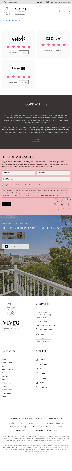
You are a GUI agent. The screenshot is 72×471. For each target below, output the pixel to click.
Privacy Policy (34, 423)
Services (5, 376)
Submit (6, 204)
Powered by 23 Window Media (46, 430)
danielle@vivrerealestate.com (46, 325)
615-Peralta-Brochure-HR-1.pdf (11, 20)
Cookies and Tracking (18, 427)
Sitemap (5, 396)
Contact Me (36, 140)
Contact (5, 386)
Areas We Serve (7, 393)
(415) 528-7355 (41, 321)
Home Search (7, 362)
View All (24, 52)
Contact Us (38, 2)
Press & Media (7, 390)
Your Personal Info (21, 430)
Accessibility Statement (55, 423)
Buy (3, 366)
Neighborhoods (7, 369)
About (4, 359)
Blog (3, 379)
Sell (3, 373)
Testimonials (6, 383)
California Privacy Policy (42, 427)
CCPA (60, 427)
